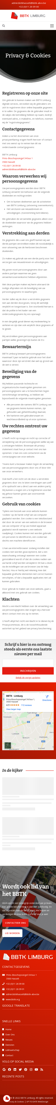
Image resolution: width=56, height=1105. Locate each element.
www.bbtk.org (13, 999)
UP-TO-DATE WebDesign (37, 1101)
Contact (9, 1055)
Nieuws (9, 1039)
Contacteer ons (15, 922)
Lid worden (12, 933)
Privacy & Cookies (16, 1101)
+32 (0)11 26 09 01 (15, 989)
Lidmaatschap (12, 1049)
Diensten (9, 1044)
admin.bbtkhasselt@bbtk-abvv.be (29, 2)
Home (8, 1029)
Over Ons (10, 1034)
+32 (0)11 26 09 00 (29, 6)
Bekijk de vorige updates (28, 677)
